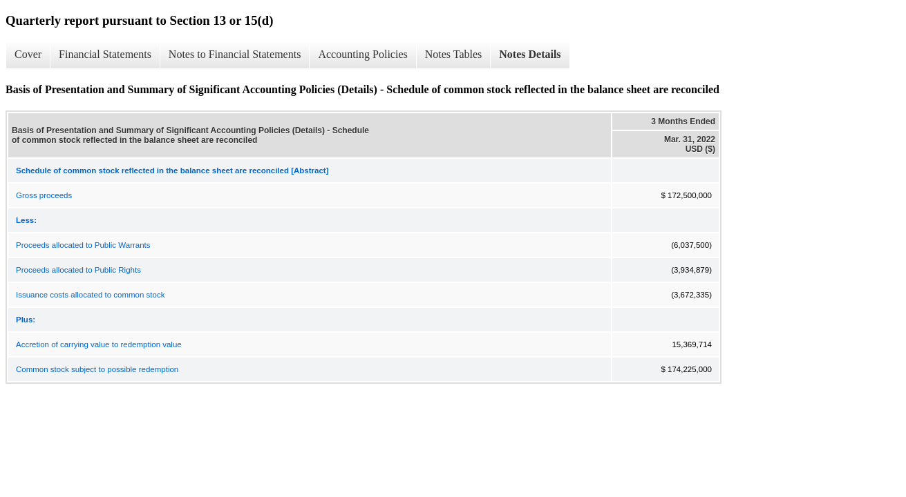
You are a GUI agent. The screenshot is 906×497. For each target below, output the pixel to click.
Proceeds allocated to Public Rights (78, 270)
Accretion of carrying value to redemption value (99, 344)
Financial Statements (105, 54)
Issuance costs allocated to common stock (90, 295)
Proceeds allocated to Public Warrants (83, 245)
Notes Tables (453, 54)
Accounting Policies (362, 54)
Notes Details (529, 54)
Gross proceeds (44, 195)
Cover (28, 54)
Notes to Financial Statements (235, 54)
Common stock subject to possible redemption (97, 369)
